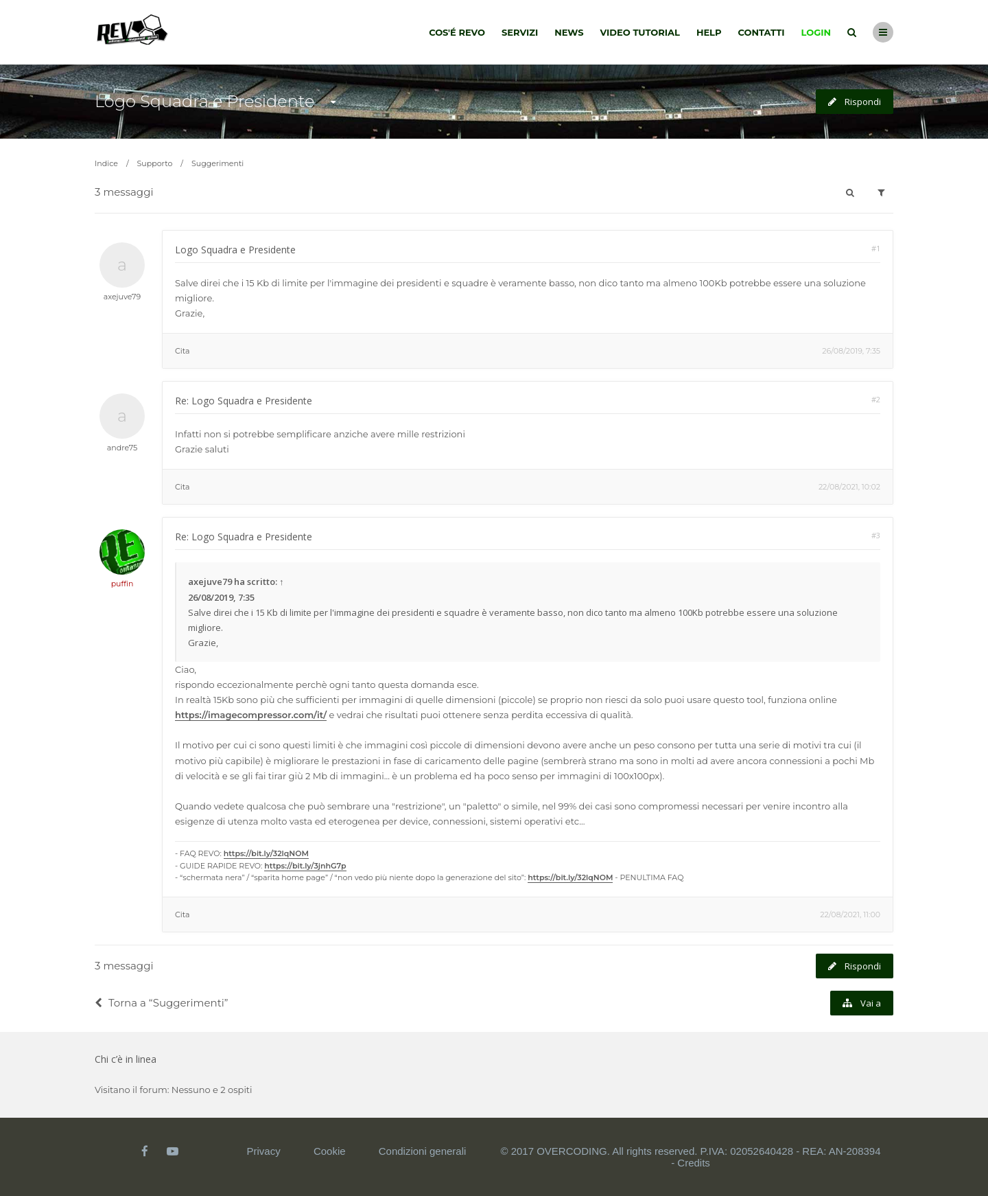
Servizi (520, 32)
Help (709, 32)
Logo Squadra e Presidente (204, 101)
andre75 (122, 447)
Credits (693, 1163)
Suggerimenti (217, 163)
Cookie (330, 1151)
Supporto (155, 163)
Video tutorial (640, 32)
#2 (875, 399)
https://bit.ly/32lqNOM (266, 853)
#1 (875, 248)
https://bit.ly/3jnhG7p (305, 866)
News (568, 32)
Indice (106, 163)
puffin (122, 583)
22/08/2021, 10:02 (849, 487)
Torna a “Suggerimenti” (161, 1002)
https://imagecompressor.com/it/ (251, 714)
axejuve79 (122, 296)
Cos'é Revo (457, 32)
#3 (875, 535)
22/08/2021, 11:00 (850, 914)
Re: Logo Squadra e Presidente (243, 400)
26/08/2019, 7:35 (851, 351)
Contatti (761, 32)
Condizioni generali (423, 1151)
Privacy (264, 1151)
